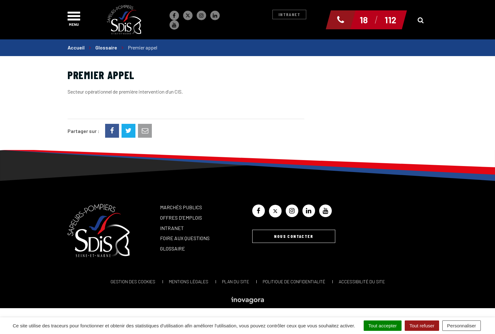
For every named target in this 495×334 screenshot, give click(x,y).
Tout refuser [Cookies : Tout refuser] (421, 325)
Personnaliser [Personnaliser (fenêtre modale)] (461, 325)
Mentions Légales (188, 281)
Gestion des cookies (132, 281)
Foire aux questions (185, 238)
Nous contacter (293, 236)
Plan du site (235, 281)
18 (364, 19)
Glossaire (172, 248)
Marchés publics (181, 207)
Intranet (289, 14)
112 (390, 19)
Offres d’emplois (181, 218)
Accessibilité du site (362, 281)
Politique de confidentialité (294, 281)
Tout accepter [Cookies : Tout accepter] (382, 325)
